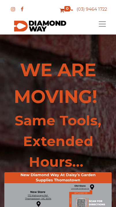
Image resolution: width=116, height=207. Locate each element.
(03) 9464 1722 (91, 9)
